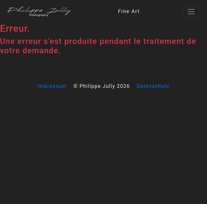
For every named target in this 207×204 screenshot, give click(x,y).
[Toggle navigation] (191, 11)
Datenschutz (153, 86)
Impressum (52, 86)
